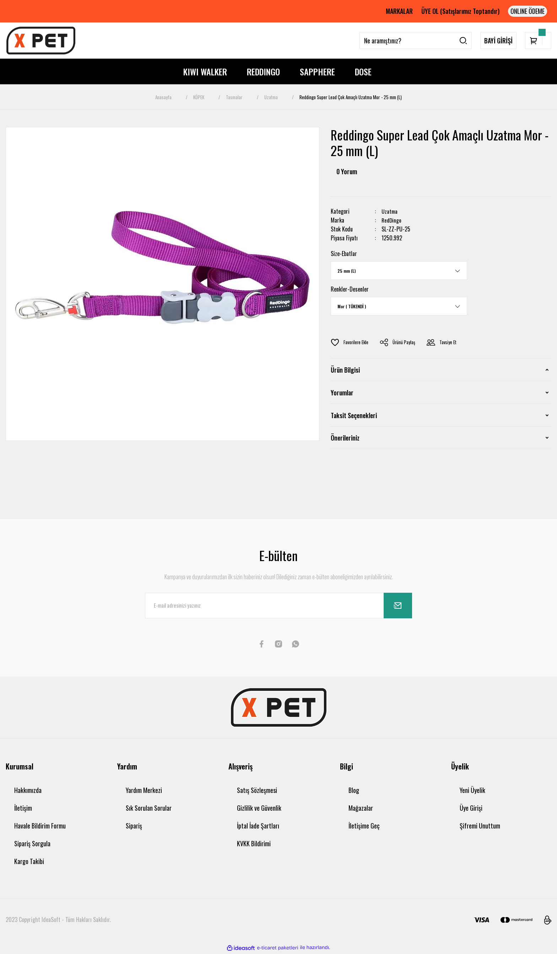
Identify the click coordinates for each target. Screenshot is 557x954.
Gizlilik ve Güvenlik (259, 807)
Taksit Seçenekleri (354, 415)
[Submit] (398, 605)
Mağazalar (360, 807)
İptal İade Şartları (258, 825)
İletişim (23, 807)
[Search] (415, 40)
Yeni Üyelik (472, 790)
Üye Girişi (471, 807)
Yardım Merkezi (144, 790)
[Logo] (41, 41)
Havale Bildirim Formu (40, 825)
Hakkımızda (28, 790)
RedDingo (392, 220)
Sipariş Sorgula (32, 843)
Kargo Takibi (29, 861)
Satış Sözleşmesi (257, 790)
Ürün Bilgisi (345, 369)
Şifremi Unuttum (480, 825)
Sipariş (134, 825)
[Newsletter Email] (278, 605)
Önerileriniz (345, 437)
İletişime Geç (363, 825)
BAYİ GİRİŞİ (498, 40)
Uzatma (390, 211)
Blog (353, 790)
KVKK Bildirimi (254, 843)
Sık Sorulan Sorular (149, 807)
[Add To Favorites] (350, 342)
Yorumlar (342, 392)
